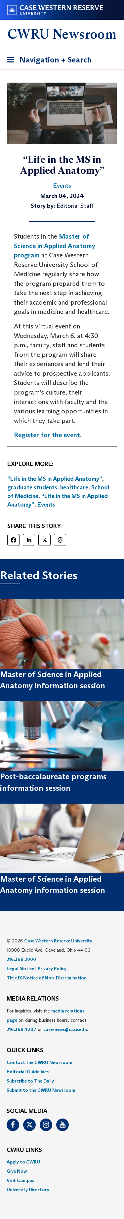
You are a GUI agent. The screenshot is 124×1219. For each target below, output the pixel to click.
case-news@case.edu (65, 1029)
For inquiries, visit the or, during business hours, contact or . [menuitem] (47, 1020)
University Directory (28, 1190)
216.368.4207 (21, 1029)
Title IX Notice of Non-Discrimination (47, 978)
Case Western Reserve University (58, 941)
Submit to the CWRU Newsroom (41, 1090)
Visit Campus (20, 1180)
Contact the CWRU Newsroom (39, 1062)
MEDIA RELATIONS (33, 999)
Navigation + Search (47, 61)
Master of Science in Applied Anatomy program (54, 245)
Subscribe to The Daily (30, 1081)
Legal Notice (20, 968)
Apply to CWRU (23, 1162)
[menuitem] (62, 1062)
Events (46, 504)
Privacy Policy (52, 968)
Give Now (17, 1171)
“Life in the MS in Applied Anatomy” (54, 478)
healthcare (74, 487)
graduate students (32, 487)
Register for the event (47, 435)
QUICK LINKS (25, 1050)
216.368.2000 (21, 959)
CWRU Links (24, 1150)
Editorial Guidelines (28, 1072)
